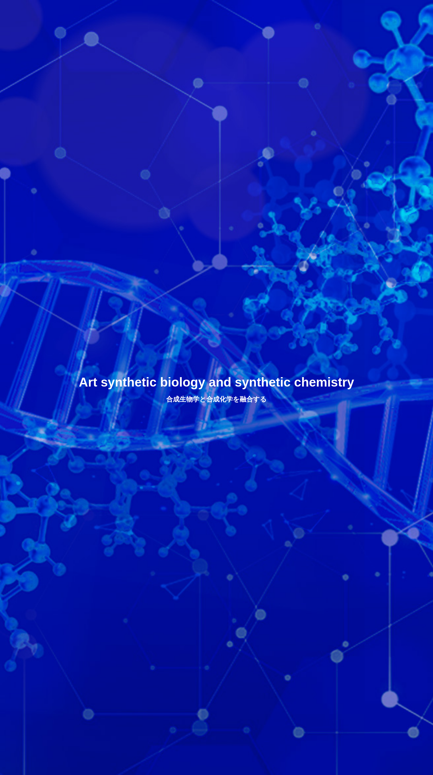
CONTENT (399, 768)
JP (395, 9)
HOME (215, 9)
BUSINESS (306, 9)
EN (408, 9)
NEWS (337, 9)
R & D (276, 9)
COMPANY (245, 9)
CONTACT (368, 9)
